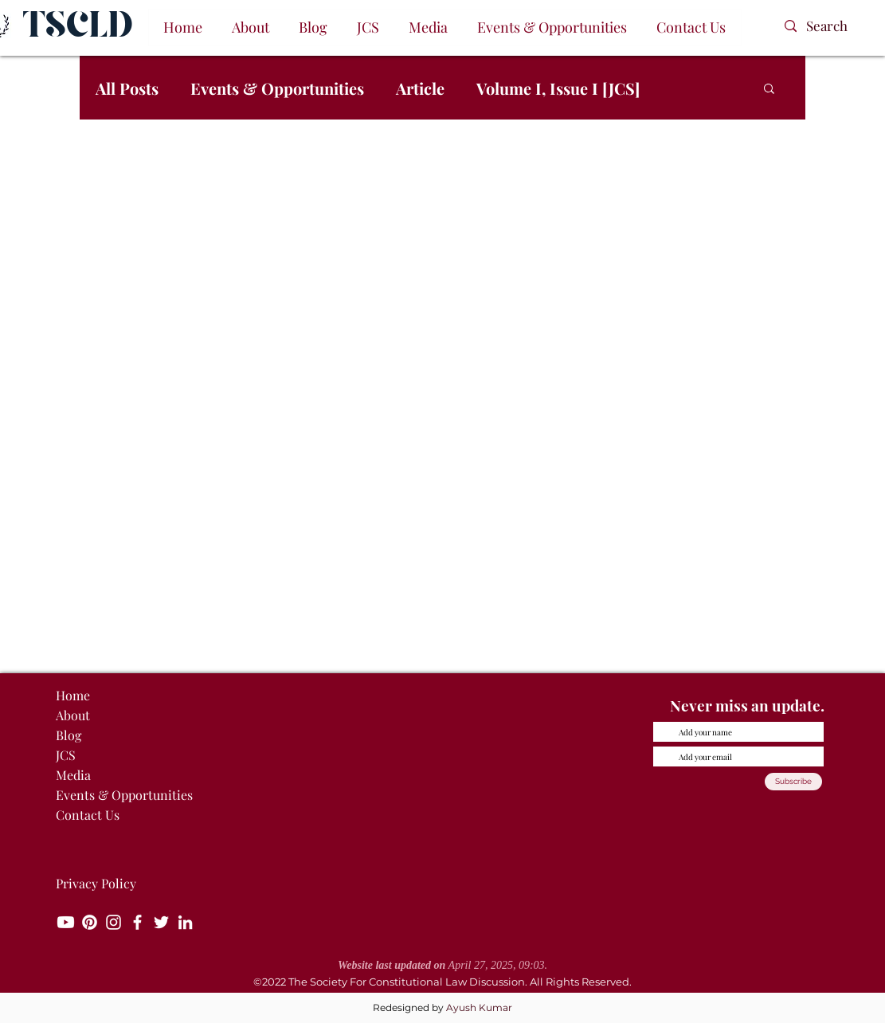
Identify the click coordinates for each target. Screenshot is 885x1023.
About (73, 715)
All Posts (127, 88)
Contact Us (87, 814)
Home (73, 695)
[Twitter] (161, 922)
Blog (68, 735)
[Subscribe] (793, 781)
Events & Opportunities (277, 88)
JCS (66, 755)
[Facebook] (137, 922)
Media (73, 774)
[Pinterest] (90, 922)
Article (420, 88)
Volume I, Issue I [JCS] (558, 88)
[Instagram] (113, 922)
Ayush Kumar (479, 1007)
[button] (250, 27)
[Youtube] (66, 922)
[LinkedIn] (185, 922)
